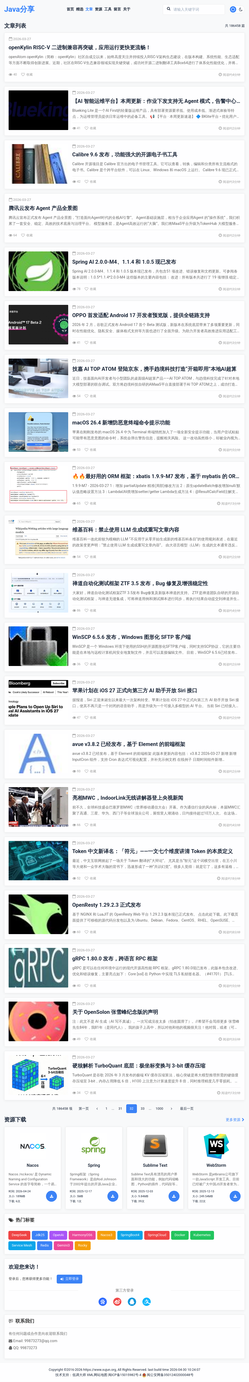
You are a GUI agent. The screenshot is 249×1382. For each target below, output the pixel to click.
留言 (117, 9)
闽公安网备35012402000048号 (168, 1375)
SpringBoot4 (130, 1235)
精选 (80, 9)
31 (120, 1108)
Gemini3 (63, 1246)
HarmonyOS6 (82, 1235)
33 (143, 1108)
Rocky (82, 1246)
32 (132, 1108)
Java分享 (19, 9)
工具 (108, 9)
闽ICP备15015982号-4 (124, 1375)
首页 (70, 9)
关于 (127, 9)
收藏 (27, 75)
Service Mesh (22, 1246)
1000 (159, 1108)
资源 (98, 9)
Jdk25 (40, 1235)
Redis (44, 1246)
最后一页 (187, 1108)
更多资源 (235, 1120)
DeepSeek (19, 1235)
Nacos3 (106, 1235)
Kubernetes (202, 1235)
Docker (180, 1235)
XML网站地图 (97, 1375)
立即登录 (69, 1279)
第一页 (84, 1108)
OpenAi (58, 1235)
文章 (89, 9)
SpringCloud (157, 1235)
